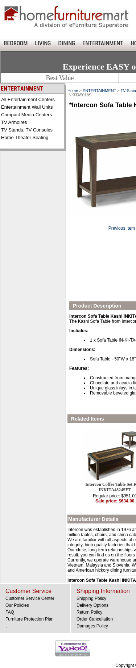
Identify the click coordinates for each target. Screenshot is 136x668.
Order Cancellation (95, 619)
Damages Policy (92, 626)
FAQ (9, 612)
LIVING (43, 43)
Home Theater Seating (25, 137)
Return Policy (89, 612)
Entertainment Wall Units (27, 107)
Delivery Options (92, 605)
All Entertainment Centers (28, 99)
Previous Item (121, 228)
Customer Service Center (29, 598)
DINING (66, 43)
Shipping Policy (91, 598)
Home (72, 90)
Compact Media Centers (26, 114)
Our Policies (17, 605)
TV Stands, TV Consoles (27, 130)
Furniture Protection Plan (29, 619)
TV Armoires (14, 122)
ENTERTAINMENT (102, 43)
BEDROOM (16, 43)
